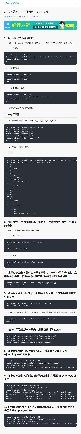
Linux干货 (34, 16)
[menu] (74, 3)
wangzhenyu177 (9, 16)
